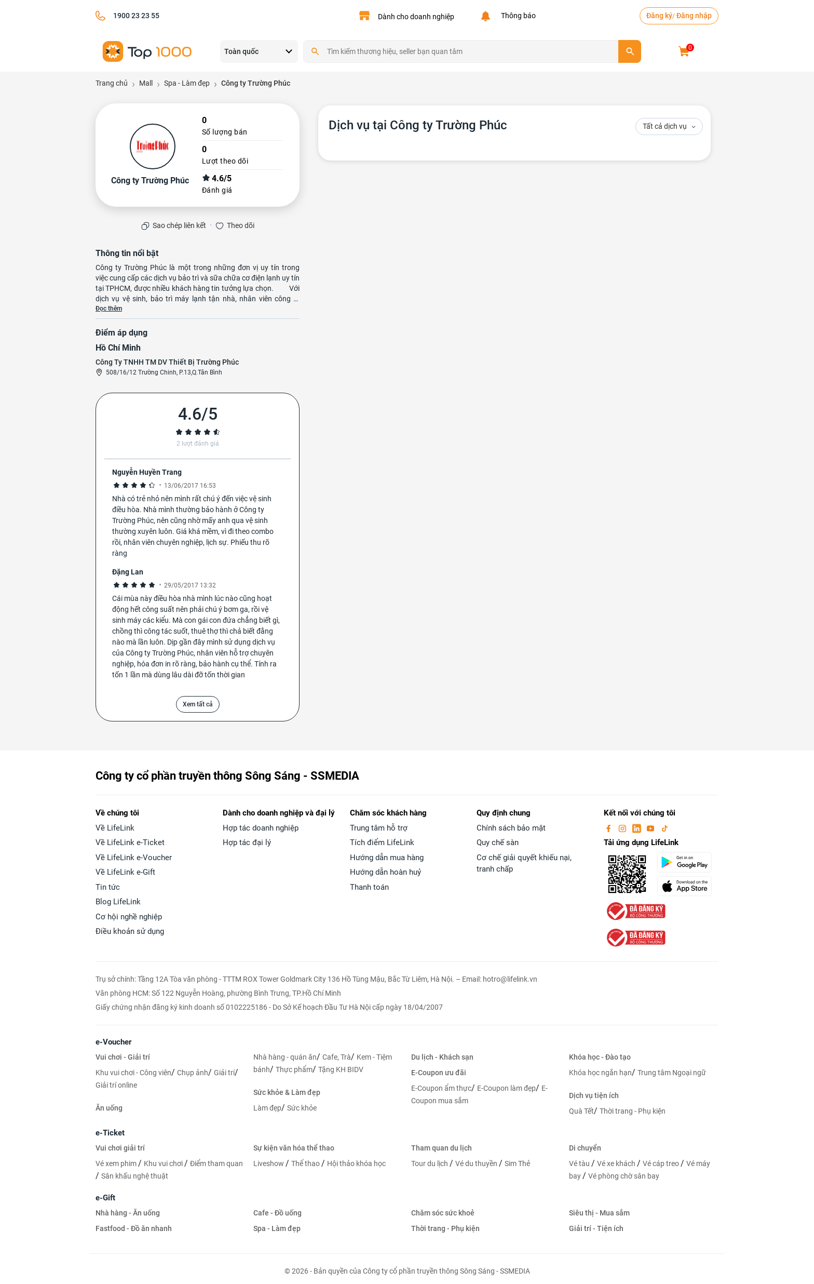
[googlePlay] (687, 862)
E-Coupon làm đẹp (506, 1088)
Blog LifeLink (118, 901)
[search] (629, 51)
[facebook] (609, 828)
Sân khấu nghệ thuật (134, 1176)
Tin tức (108, 887)
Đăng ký (659, 15)
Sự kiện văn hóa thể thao (293, 1148)
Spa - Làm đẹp (277, 1228)
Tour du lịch (430, 1163)
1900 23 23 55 (136, 15)
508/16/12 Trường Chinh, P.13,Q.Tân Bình (164, 372)
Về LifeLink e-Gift (125, 872)
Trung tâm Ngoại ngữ (671, 1072)
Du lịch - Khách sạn (442, 1057)
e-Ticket (110, 1133)
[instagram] (623, 828)
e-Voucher (113, 1042)
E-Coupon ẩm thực (441, 1088)
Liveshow (269, 1163)
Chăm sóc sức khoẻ (442, 1213)
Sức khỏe (302, 1108)
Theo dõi (240, 225)
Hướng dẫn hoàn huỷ (385, 872)
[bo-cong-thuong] (635, 910)
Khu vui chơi (164, 1163)
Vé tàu (580, 1163)
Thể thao (306, 1163)
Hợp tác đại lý (247, 842)
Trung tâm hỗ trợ (379, 828)
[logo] (147, 51)
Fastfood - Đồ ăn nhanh (134, 1228)
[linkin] (637, 828)
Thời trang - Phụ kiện (633, 1111)
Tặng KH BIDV (340, 1069)
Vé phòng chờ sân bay (623, 1176)
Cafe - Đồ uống (277, 1213)
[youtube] (651, 828)
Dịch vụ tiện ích (594, 1095)
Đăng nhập (694, 15)
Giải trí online (116, 1085)
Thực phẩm (294, 1069)
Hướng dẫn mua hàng (387, 857)
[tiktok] (664, 828)
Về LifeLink (115, 828)
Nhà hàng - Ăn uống (128, 1213)
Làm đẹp (267, 1108)
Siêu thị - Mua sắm (599, 1213)
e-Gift (105, 1197)
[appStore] (687, 886)
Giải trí (224, 1072)
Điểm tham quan (216, 1163)
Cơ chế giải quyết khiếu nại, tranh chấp (524, 863)
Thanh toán (369, 887)
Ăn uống (109, 1108)
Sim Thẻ (517, 1163)
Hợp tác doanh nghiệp (261, 828)
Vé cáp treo (662, 1163)
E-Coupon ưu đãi (438, 1072)
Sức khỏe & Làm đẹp (286, 1092)
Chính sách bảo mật (511, 828)
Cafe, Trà (336, 1057)
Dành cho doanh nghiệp (416, 16)
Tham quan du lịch (441, 1148)
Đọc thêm (109, 308)
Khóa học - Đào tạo (600, 1057)
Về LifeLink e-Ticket (130, 842)
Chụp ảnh (192, 1072)
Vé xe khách (617, 1163)
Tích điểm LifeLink (382, 842)
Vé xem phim (117, 1163)
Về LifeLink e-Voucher (134, 857)
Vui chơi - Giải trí (123, 1057)
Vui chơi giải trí (120, 1148)
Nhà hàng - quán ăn (285, 1057)
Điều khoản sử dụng (130, 931)
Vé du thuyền (477, 1163)
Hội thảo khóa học (356, 1163)
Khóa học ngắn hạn (600, 1072)
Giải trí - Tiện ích (596, 1228)
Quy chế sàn (498, 842)
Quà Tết (581, 1111)
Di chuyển (585, 1148)
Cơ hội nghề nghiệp (129, 916)
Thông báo (517, 15)
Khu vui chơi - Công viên (133, 1072)
